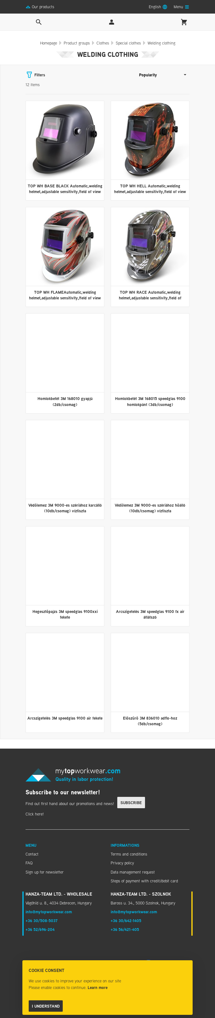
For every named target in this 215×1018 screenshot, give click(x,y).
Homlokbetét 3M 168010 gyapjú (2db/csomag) (65, 401)
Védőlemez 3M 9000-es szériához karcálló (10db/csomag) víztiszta (65, 508)
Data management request (133, 871)
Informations (125, 845)
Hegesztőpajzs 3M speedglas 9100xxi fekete (65, 614)
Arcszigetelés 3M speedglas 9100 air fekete (64, 718)
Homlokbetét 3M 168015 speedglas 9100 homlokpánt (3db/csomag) (150, 401)
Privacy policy (122, 862)
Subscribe (131, 802)
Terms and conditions (129, 853)
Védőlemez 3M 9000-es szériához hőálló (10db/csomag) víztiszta (150, 508)
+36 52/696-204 (40, 929)
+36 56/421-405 (125, 929)
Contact (32, 853)
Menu (31, 845)
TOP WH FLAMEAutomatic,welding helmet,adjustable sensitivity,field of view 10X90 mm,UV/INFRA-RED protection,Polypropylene (65, 300)
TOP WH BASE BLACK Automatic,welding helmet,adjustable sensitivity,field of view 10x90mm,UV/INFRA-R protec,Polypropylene (65, 194)
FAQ (29, 862)
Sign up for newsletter (45, 871)
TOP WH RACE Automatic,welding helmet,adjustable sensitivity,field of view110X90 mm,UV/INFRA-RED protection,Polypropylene (150, 300)
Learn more (98, 987)
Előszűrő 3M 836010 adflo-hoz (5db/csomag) (150, 721)
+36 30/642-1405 (126, 920)
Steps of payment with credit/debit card (144, 880)
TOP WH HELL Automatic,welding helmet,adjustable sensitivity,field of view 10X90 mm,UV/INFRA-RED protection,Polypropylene (150, 194)
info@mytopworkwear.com (49, 912)
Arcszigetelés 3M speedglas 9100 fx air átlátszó (150, 614)
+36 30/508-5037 (42, 920)
